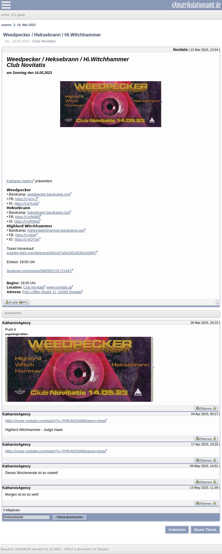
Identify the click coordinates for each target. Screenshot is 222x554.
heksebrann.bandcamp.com (48, 213)
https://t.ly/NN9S (27, 217)
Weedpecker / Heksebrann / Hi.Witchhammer (52, 34)
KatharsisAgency (16, 323)
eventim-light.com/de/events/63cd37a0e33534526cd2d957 (52, 253)
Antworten (12, 313)
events (6, 25)
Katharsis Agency (20, 181)
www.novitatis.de (59, 287)
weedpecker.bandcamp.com (49, 194)
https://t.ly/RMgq (27, 222)
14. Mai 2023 (26, 25)
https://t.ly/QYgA (27, 239)
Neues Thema (205, 530)
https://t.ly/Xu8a (26, 204)
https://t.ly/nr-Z (26, 199)
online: (6, 14)
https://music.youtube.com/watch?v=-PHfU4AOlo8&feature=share (55, 421)
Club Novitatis (34, 287)
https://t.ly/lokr (26, 235)
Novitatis (180, 50)
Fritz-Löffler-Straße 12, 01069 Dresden (52, 292)
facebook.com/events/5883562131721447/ (39, 271)
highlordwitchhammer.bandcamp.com (56, 230)
